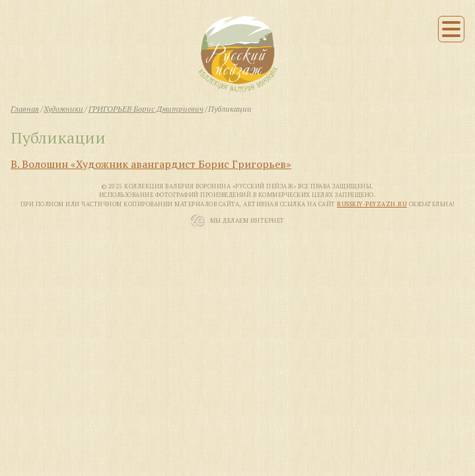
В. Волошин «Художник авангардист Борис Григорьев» (151, 164)
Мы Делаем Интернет (247, 221)
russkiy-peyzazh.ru (372, 204)
